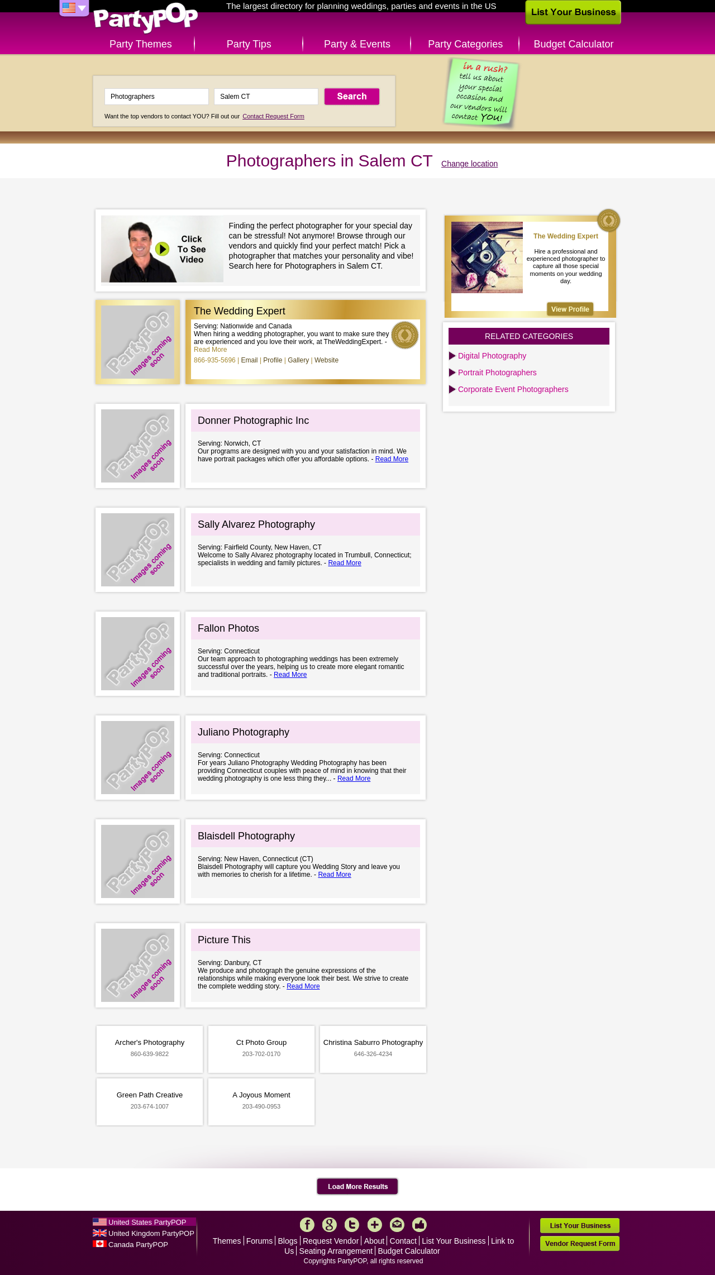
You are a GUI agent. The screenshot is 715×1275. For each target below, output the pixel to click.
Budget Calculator (574, 44)
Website (326, 360)
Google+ (329, 1224)
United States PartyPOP (147, 1222)
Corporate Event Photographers (513, 389)
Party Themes (140, 44)
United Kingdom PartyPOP (151, 1233)
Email (249, 360)
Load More (357, 1186)
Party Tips (249, 44)
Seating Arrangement (336, 1251)
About (374, 1240)
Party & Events (357, 44)
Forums (259, 1240)
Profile (272, 360)
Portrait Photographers (497, 372)
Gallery (298, 360)
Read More (210, 350)
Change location (469, 163)
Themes (227, 1240)
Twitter (352, 1224)
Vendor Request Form (580, 1243)
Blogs (288, 1240)
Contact (403, 1240)
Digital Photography (492, 355)
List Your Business (453, 1240)
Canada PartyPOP (138, 1244)
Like (419, 1224)
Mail (397, 1224)
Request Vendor (331, 1240)
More (375, 1224)
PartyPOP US (146, 18)
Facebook (307, 1224)
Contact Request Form (273, 116)
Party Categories (465, 44)
